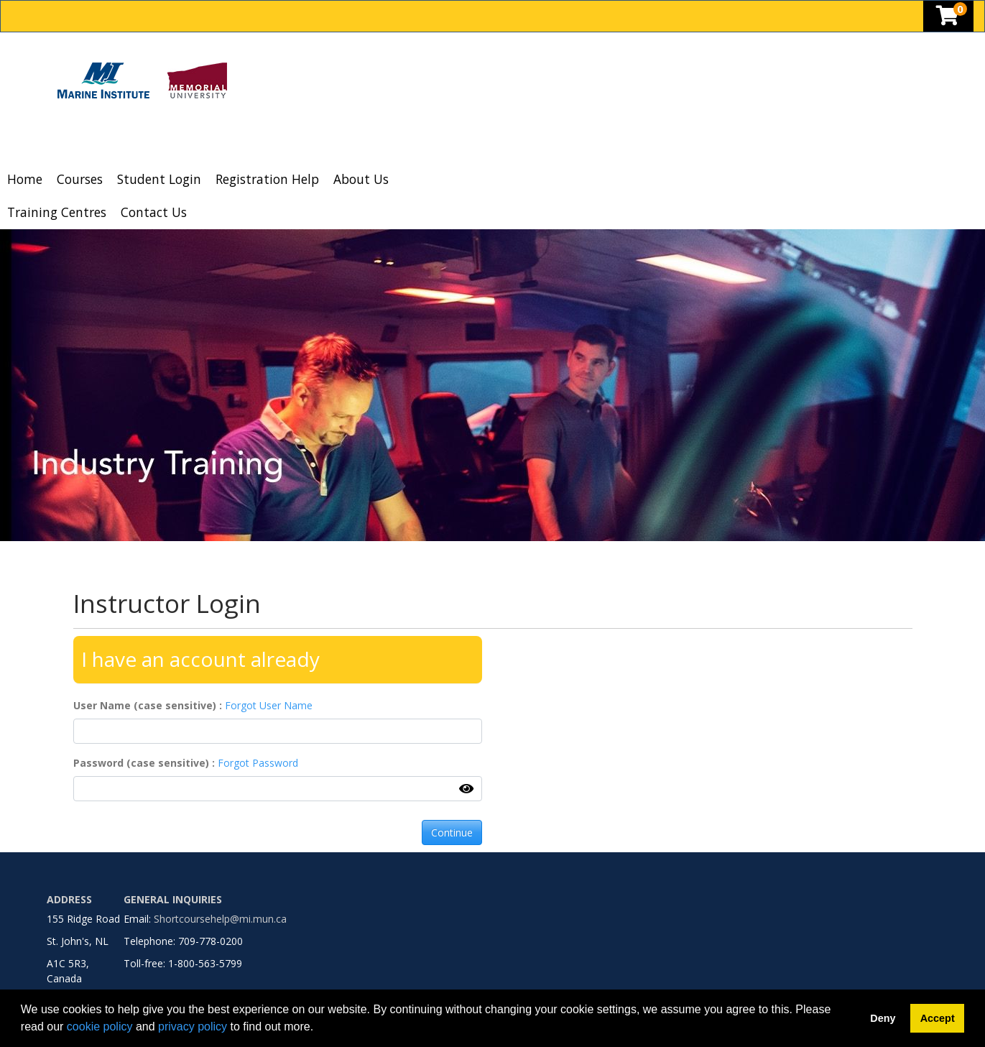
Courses (80, 179)
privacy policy (192, 1026)
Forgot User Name (269, 705)
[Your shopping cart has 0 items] (948, 19)
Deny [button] (882, 1018)
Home (24, 179)
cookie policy (100, 1026)
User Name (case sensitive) (146, 705)
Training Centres (56, 212)
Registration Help (267, 179)
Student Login (159, 179)
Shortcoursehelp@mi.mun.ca (220, 919)
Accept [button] (937, 1018)
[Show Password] (466, 788)
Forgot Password (258, 763)
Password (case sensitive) (142, 763)
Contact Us (154, 212)
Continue (452, 832)
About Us (361, 179)
